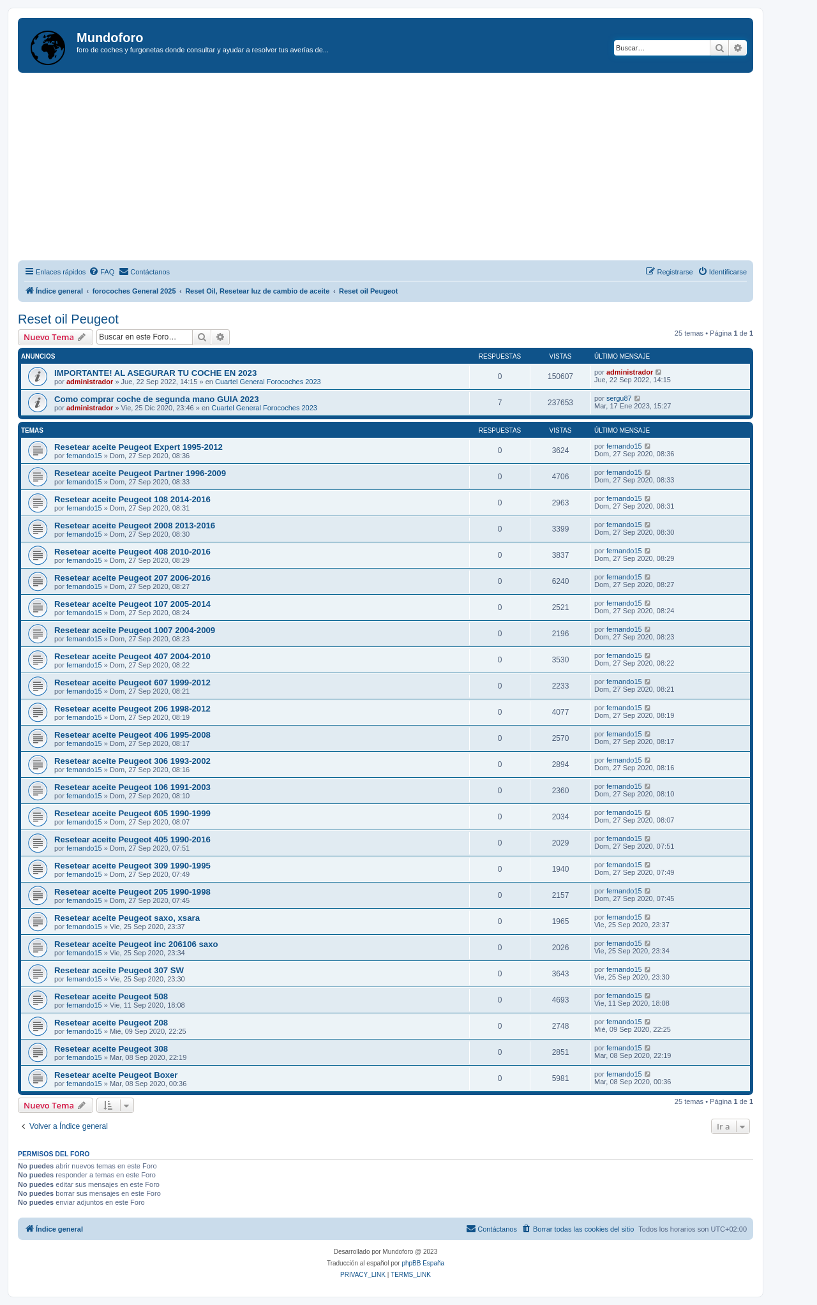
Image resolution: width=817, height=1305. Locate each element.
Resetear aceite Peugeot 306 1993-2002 (132, 761)
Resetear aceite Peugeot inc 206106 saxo (136, 944)
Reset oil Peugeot (68, 319)
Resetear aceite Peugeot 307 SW (119, 970)
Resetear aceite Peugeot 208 (111, 1022)
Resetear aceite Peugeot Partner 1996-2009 (140, 473)
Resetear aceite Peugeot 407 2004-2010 (132, 656)
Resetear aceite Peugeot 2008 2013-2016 (134, 525)
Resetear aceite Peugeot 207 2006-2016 (132, 578)
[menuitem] (101, 272)
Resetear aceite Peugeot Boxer (116, 1075)
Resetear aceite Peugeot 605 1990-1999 (132, 813)
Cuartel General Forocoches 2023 (268, 381)
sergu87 (619, 398)
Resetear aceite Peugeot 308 (111, 1049)
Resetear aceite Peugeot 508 (111, 996)
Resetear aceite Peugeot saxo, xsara (127, 918)
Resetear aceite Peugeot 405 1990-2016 (132, 839)
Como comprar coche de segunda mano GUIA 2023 (156, 399)
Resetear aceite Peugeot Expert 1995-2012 (138, 447)
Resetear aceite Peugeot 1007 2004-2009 (134, 630)
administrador (89, 381)
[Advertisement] (401, 168)
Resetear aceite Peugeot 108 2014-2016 (132, 499)
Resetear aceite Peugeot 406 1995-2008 (132, 735)
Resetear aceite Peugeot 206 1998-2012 (132, 708)
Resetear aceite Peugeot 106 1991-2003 (132, 787)
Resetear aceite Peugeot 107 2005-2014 (132, 604)
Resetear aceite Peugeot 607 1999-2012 (132, 682)
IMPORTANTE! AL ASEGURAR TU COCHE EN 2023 (155, 373)
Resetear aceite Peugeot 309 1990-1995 (132, 865)
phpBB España (422, 1263)
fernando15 (84, 455)
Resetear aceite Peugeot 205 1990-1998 (132, 892)
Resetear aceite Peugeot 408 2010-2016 (132, 551)
